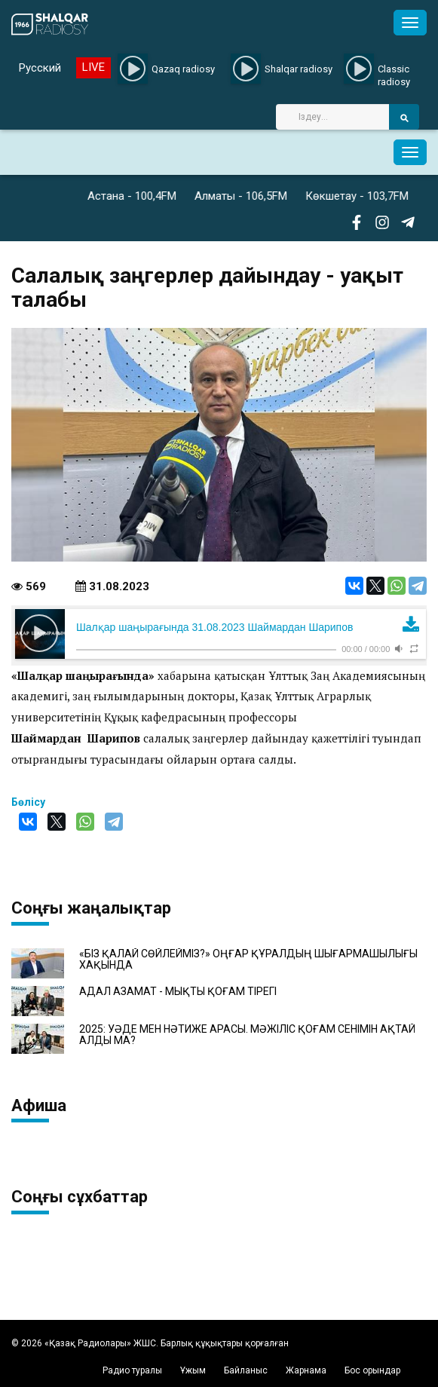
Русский (40, 68)
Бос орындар (372, 1370)
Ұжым (193, 1370)
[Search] (332, 117)
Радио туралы (132, 1370)
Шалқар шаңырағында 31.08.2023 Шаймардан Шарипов (214, 627)
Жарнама (306, 1370)
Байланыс (246, 1370)
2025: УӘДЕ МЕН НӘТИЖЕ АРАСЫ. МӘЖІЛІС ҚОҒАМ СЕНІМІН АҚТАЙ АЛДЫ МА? (247, 1035)
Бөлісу (28, 802)
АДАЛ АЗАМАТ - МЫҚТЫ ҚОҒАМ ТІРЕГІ (178, 991)
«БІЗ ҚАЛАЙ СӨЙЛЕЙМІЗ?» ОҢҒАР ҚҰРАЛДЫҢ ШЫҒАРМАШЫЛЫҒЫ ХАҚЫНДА (248, 959)
